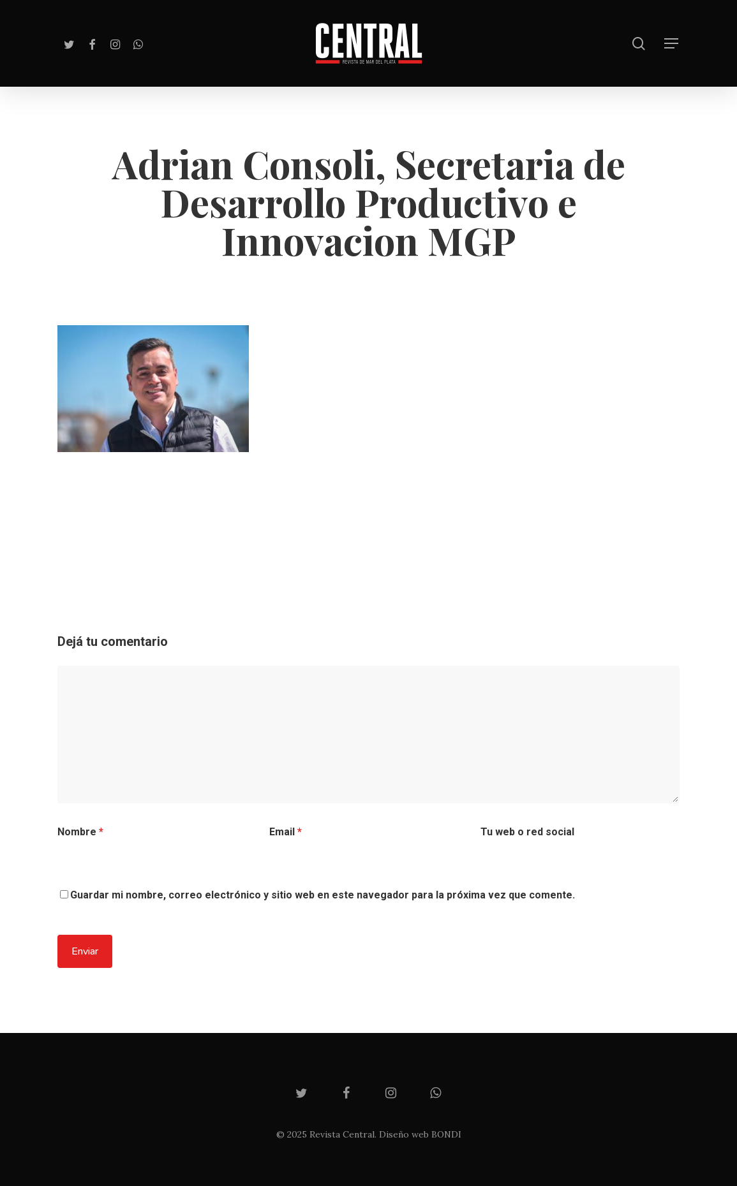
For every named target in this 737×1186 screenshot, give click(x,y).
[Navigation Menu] (672, 43)
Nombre (80, 832)
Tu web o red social (527, 832)
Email (285, 832)
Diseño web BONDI (420, 1134)
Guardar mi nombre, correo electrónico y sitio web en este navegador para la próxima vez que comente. (322, 895)
